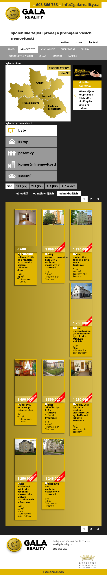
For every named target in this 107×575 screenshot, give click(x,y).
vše (9, 186)
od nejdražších (68, 193)
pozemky (21, 153)
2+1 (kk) (37, 186)
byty (17, 131)
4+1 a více (68, 186)
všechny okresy (59, 67)
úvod (11, 49)
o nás (79, 42)
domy (18, 142)
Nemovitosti (28, 49)
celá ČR (64, 73)
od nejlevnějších (43, 193)
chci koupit (48, 49)
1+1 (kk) (21, 186)
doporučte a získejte (21, 56)
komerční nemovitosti (32, 165)
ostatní (19, 176)
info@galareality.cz (62, 544)
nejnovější (21, 193)
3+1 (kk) (52, 186)
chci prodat (68, 49)
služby (85, 49)
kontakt (93, 42)
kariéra (65, 42)
